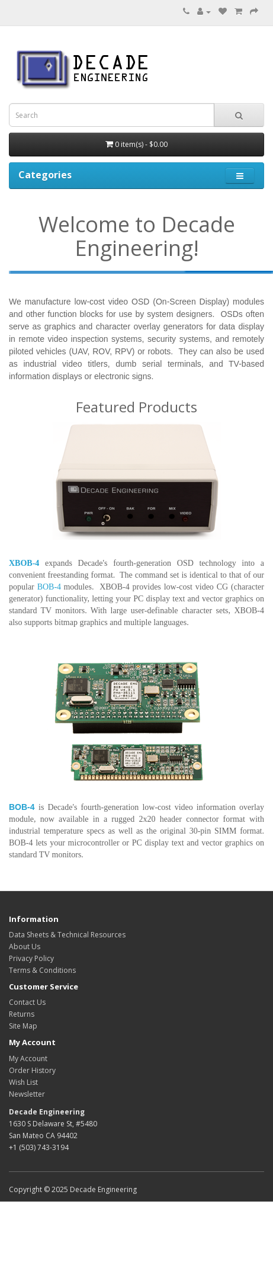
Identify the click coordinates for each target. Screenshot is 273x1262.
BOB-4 (22, 807)
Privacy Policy (31, 958)
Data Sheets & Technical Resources (67, 935)
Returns (21, 1014)
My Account (28, 1058)
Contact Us (27, 1002)
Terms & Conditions (42, 970)
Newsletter (27, 1094)
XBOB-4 (24, 563)
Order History (32, 1070)
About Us (24, 946)
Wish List (23, 1082)
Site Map (23, 1026)
